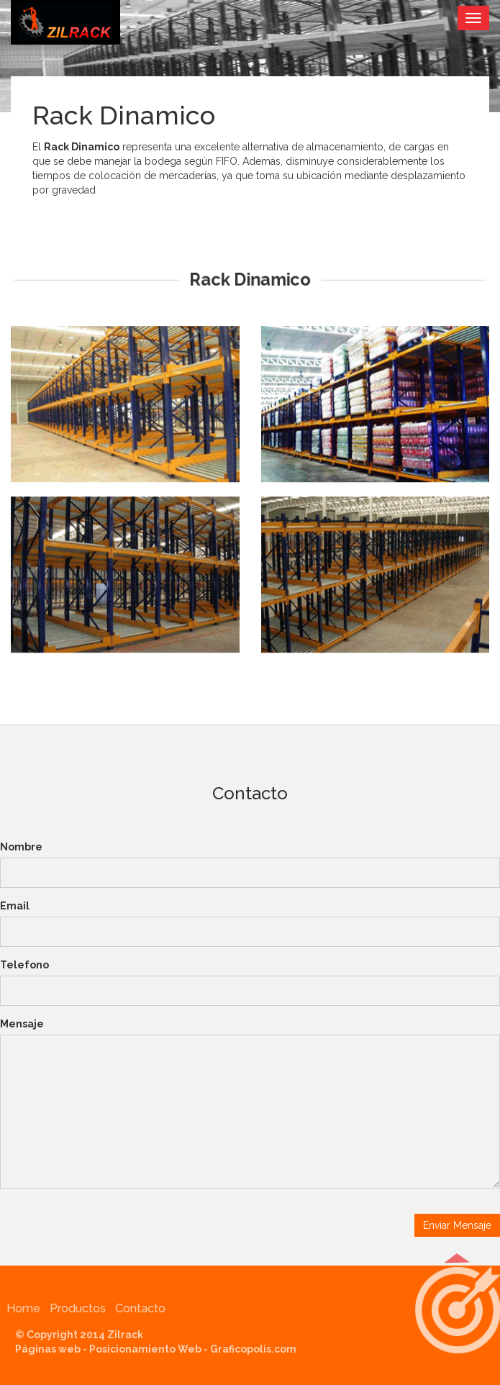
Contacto (137, 1308)
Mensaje (22, 1024)
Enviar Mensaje (457, 1225)
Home (20, 1308)
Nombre (21, 847)
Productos (75, 1308)
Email (14, 906)
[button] (457, 1310)
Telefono (24, 965)
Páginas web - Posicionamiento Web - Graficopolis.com (158, 1349)
